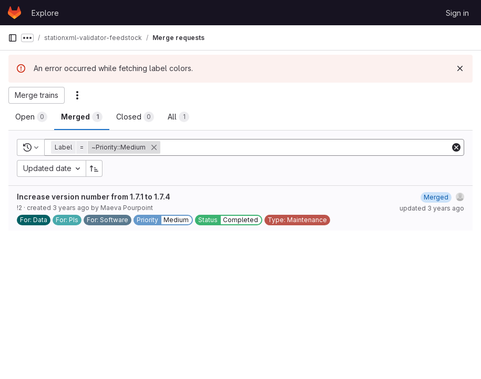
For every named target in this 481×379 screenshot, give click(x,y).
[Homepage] (14, 12)
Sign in (457, 12)
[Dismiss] (460, 68)
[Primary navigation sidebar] (12, 37)
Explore (45, 12)
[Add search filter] (306, 147)
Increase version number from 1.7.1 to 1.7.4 (93, 196)
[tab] (31, 117)
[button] (106, 147)
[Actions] (77, 95)
